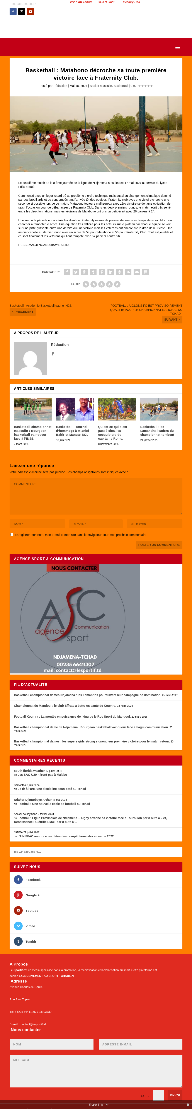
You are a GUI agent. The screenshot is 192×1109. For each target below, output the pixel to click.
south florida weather (29, 770)
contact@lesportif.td (33, 1024)
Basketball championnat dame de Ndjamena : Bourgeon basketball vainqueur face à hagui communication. (91, 727)
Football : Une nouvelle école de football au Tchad (54, 804)
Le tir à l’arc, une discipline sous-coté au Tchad (52, 789)
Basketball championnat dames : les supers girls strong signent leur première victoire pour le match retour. (92, 741)
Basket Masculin (101, 86)
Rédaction (60, 86)
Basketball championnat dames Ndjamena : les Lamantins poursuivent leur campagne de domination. (87, 695)
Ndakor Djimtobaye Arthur (33, 799)
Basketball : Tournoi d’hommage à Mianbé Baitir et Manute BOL (72, 430)
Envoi (175, 1095)
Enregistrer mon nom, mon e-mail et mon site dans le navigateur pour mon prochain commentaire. (81, 535)
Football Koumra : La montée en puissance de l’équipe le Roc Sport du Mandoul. (72, 716)
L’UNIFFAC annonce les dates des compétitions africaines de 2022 (66, 836)
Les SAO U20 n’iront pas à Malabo (42, 774)
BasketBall (121, 86)
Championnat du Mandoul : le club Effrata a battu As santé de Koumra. (65, 705)
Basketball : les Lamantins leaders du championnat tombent (157, 430)
